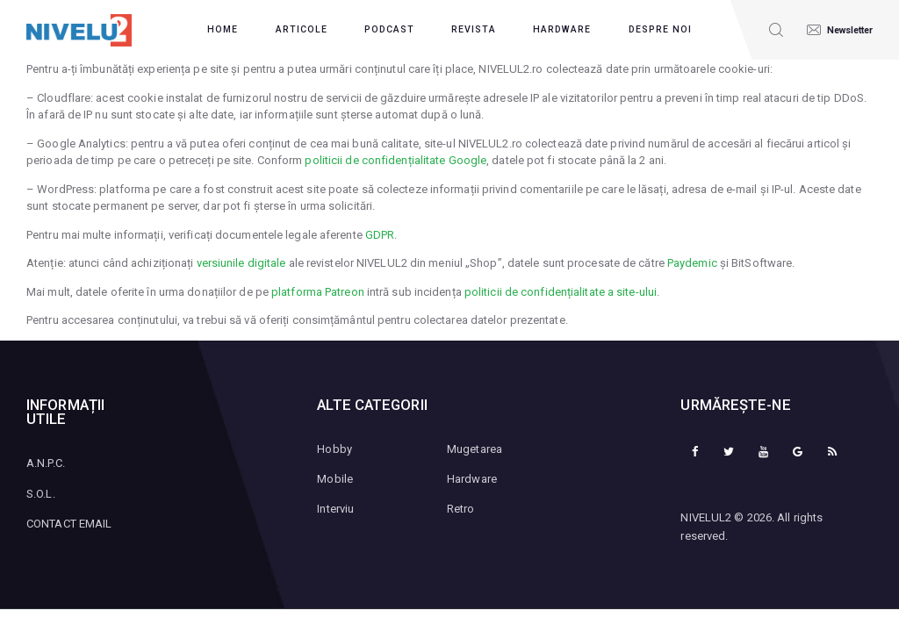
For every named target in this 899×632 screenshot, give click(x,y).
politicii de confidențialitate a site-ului (560, 291)
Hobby (334, 449)
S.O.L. (40, 493)
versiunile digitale (241, 262)
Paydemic (692, 262)
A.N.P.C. (45, 463)
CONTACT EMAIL (68, 523)
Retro (461, 508)
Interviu (335, 508)
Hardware (472, 478)
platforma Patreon (317, 291)
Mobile (335, 478)
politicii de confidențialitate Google (395, 160)
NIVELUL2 (705, 517)
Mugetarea (474, 449)
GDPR (379, 234)
